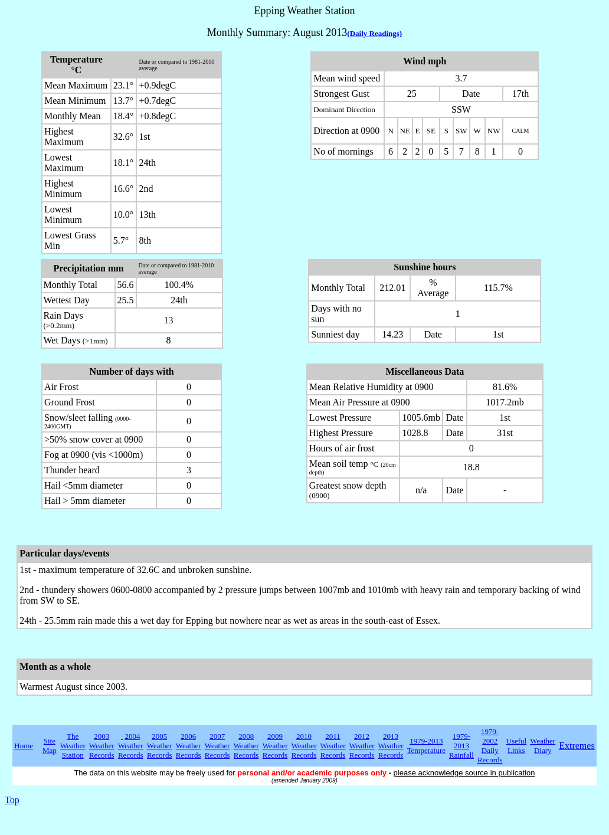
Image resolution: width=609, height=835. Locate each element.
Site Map (49, 745)
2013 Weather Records (391, 745)
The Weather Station (73, 745)
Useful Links (516, 745)
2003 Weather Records (101, 745)
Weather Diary (542, 745)
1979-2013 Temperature (426, 745)
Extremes (576, 746)
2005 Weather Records (159, 745)
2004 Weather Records (130, 745)
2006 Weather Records (188, 745)
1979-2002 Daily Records (490, 745)
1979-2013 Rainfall (461, 745)
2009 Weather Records (275, 745)
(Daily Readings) (374, 33)
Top (12, 800)
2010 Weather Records (304, 745)
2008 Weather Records (246, 745)
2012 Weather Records (362, 745)
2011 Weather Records (333, 745)
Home (23, 745)
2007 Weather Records (217, 745)
